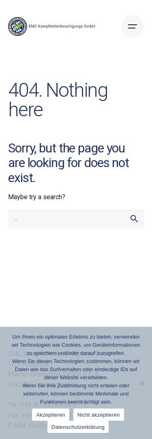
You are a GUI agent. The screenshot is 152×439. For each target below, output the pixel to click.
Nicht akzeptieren (98, 415)
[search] (134, 218)
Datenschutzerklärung (78, 427)
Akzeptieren (50, 415)
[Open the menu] (132, 26)
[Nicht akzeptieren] (142, 383)
